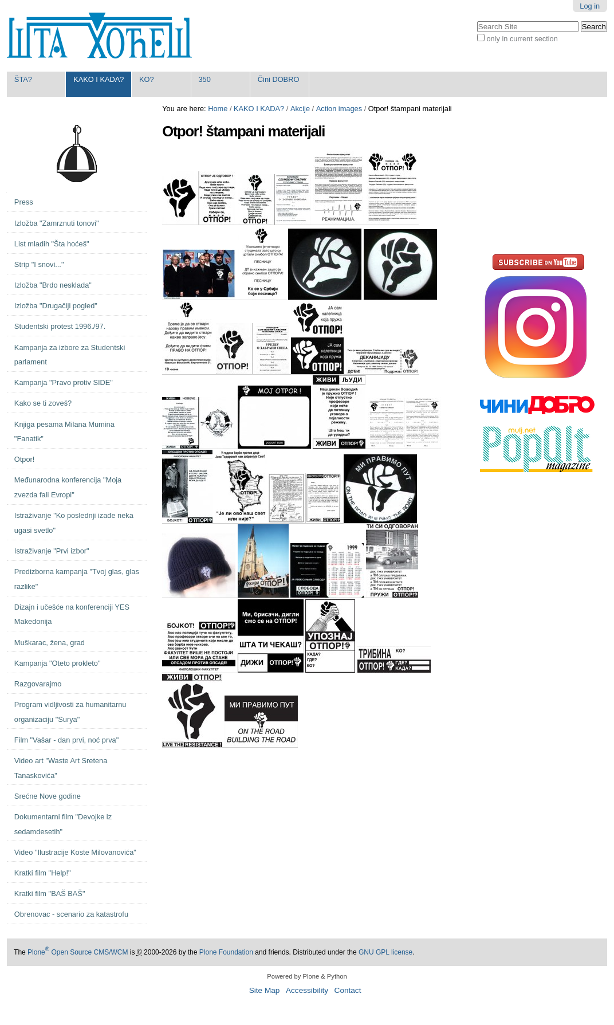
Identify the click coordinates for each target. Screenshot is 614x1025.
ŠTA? (23, 79)
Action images (339, 108)
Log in (590, 6)
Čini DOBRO (279, 79)
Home (217, 108)
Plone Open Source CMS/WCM (77, 952)
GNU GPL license (385, 952)
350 (204, 79)
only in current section (521, 38)
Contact (347, 990)
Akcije (300, 108)
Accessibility (307, 990)
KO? (146, 79)
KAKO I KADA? (98, 79)
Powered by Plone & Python (307, 976)
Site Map (264, 990)
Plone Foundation (226, 952)
